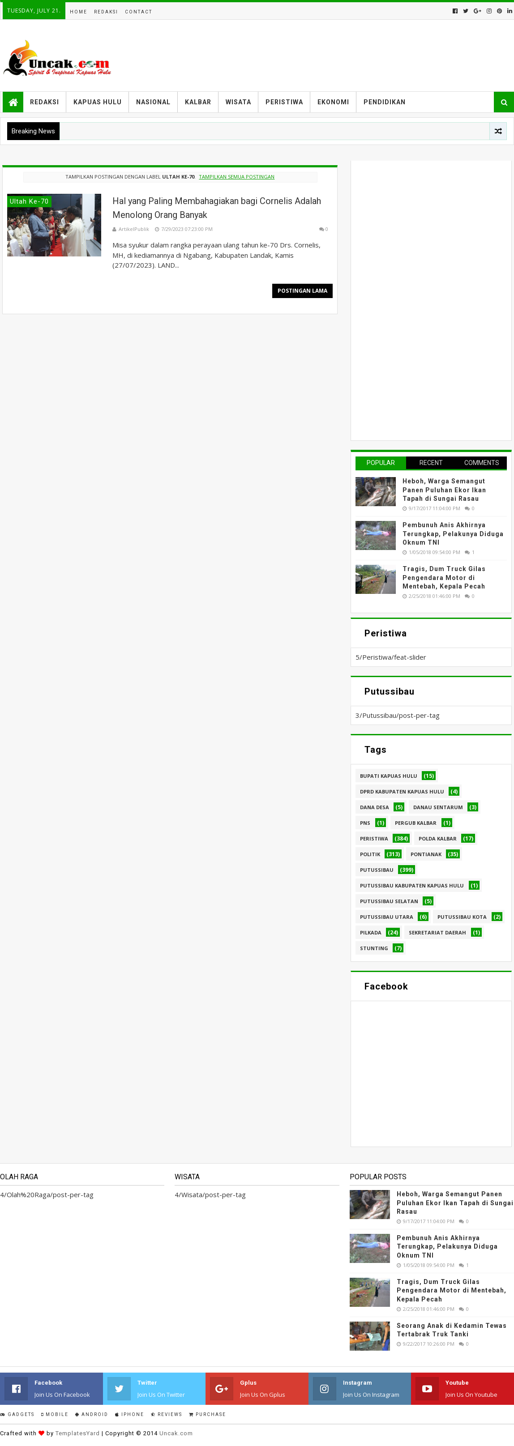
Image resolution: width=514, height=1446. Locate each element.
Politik (370, 854)
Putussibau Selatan (389, 901)
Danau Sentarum (438, 807)
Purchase (207, 1414)
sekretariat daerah (437, 932)
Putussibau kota (462, 916)
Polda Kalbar (438, 838)
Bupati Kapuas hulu (388, 775)
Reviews (166, 1414)
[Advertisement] (423, 299)
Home (78, 11)
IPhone (129, 1414)
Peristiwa (284, 102)
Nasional (153, 102)
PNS (365, 822)
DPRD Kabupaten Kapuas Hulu (402, 791)
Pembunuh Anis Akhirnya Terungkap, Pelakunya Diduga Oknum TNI (453, 533)
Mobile (55, 1414)
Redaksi (106, 11)
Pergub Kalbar (416, 822)
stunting (374, 948)
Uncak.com (176, 1433)
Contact (138, 11)
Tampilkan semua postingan (236, 176)
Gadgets (17, 1414)
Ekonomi (333, 102)
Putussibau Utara (386, 916)
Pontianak (426, 854)
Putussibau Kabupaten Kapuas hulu (412, 885)
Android (91, 1414)
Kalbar (198, 102)
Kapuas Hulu (97, 102)
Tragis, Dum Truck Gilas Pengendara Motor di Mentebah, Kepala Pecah (444, 577)
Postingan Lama (302, 290)
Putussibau (377, 869)
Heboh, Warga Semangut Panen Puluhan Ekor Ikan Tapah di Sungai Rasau (444, 490)
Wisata (238, 102)
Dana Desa (374, 807)
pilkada (370, 932)
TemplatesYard (78, 1433)
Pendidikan (385, 102)
